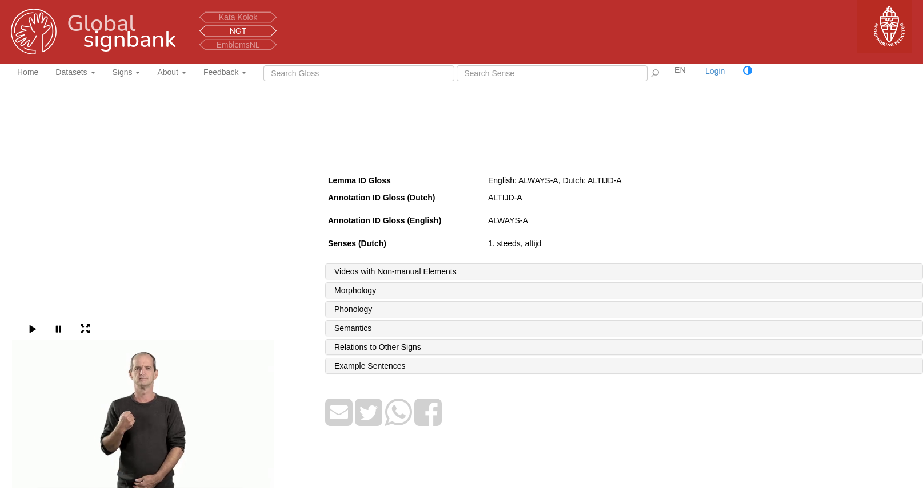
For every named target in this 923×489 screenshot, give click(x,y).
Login (715, 71)
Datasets (75, 72)
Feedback (224, 72)
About (171, 72)
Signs (127, 72)
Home (27, 72)
